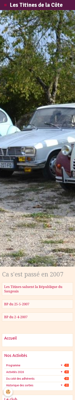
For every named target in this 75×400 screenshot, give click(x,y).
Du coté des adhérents (37, 378)
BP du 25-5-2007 (16, 304)
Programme (37, 365)
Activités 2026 (37, 372)
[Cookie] (8, 391)
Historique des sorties (37, 385)
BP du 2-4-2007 (15, 317)
